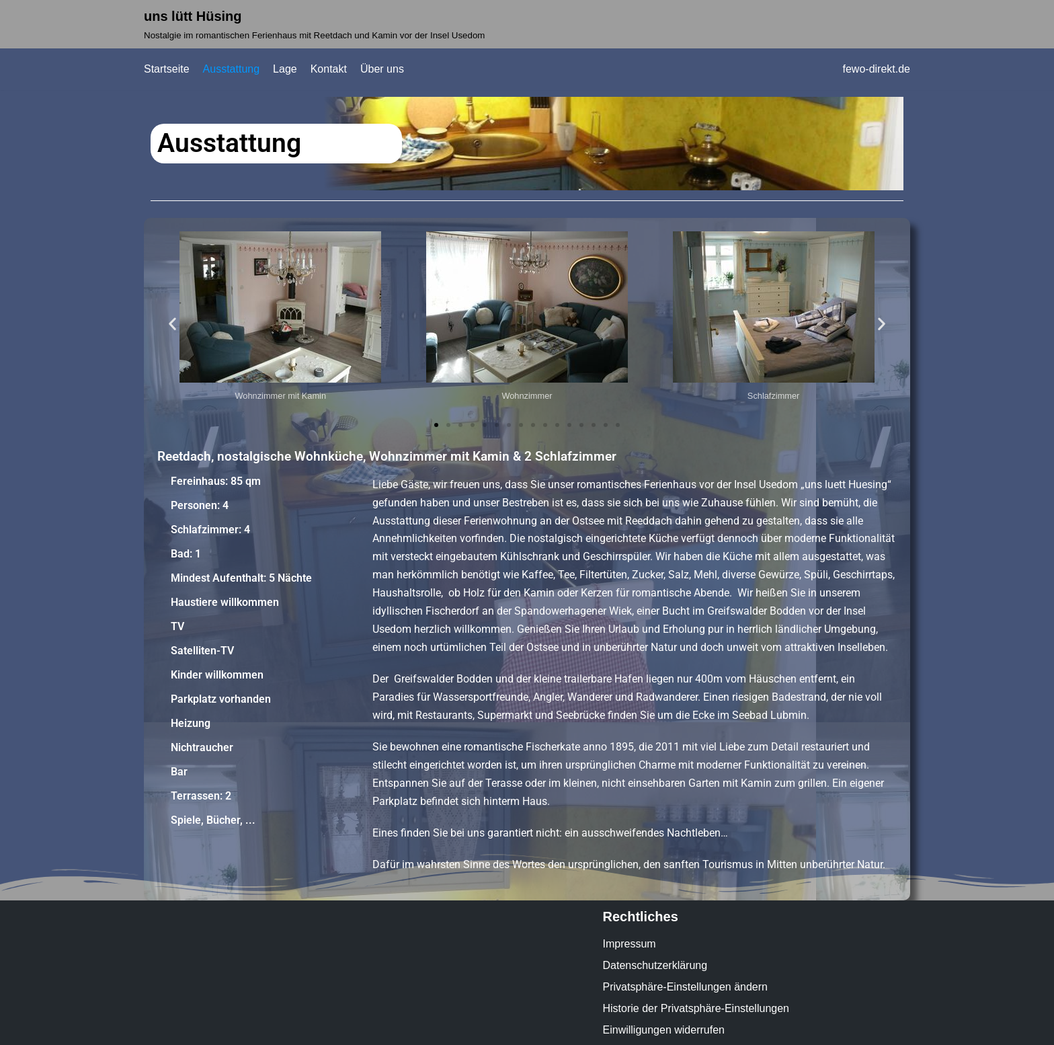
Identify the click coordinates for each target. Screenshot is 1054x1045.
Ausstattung (231, 69)
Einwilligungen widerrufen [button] (664, 1030)
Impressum (629, 944)
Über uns (382, 69)
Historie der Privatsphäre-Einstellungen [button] (696, 1008)
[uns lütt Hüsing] (314, 24)
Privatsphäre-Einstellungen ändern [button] (685, 987)
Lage (285, 69)
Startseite (167, 69)
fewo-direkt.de (877, 69)
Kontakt (329, 69)
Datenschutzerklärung (655, 965)
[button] (172, 323)
